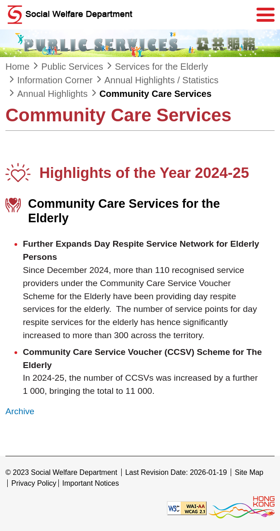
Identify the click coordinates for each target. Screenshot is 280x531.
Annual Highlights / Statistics (161, 80)
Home (17, 67)
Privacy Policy (34, 483)
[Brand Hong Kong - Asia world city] (242, 508)
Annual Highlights (52, 94)
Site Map (249, 472)
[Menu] (265, 15)
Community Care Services (156, 94)
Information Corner (55, 80)
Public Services (72, 67)
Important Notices (90, 483)
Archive (19, 411)
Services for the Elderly (161, 67)
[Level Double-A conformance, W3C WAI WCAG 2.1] (187, 508)
